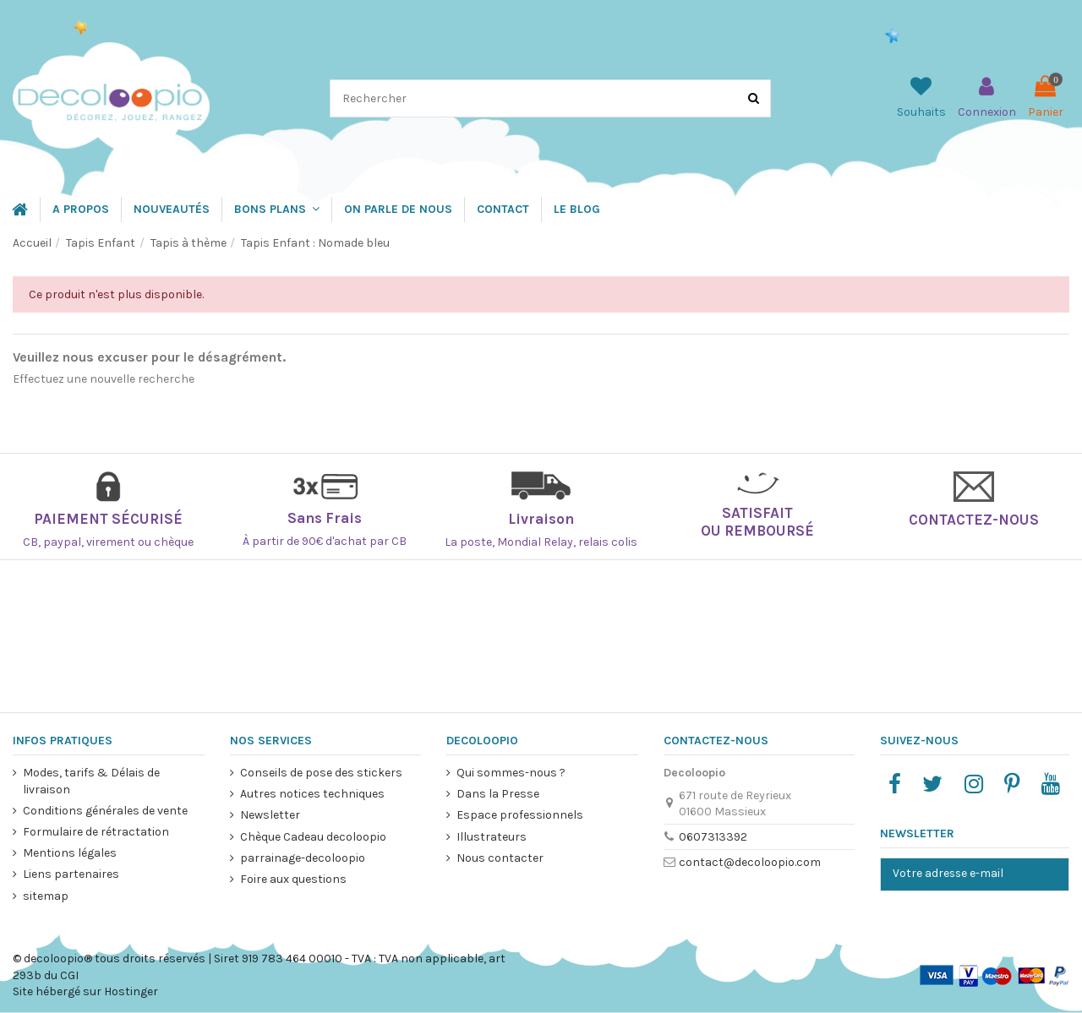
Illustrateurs (491, 837)
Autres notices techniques (311, 794)
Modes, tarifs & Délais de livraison (91, 781)
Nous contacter (500, 858)
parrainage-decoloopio (301, 858)
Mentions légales (70, 853)
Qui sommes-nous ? (511, 772)
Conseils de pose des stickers (320, 772)
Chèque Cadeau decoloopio (312, 837)
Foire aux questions (292, 879)
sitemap (45, 896)
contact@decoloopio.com (749, 862)
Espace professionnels (519, 815)
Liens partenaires (71, 874)
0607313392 (712, 837)
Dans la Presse (497, 794)
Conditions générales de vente (105, 810)
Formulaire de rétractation (96, 832)
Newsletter (269, 815)
